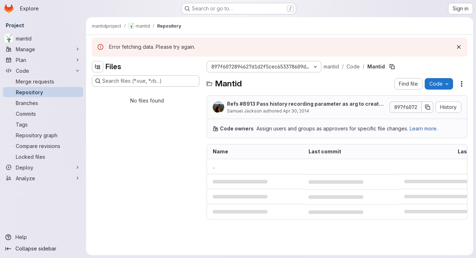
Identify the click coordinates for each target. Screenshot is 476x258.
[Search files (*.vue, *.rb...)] (145, 81)
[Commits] (43, 114)
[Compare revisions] (43, 146)
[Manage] (43, 49)
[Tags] (43, 124)
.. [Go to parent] (214, 166)
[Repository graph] (43, 135)
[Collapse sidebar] (43, 249)
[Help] (43, 237)
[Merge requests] (43, 81)
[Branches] (43, 103)
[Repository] (43, 92)
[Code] (43, 71)
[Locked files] (43, 157)
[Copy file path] (392, 66)
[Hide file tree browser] (97, 66)
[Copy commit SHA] (427, 107)
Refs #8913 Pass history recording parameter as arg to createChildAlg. (306, 104)
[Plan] (43, 60)
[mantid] (43, 38)
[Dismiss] (458, 47)
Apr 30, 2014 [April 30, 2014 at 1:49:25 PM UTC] (296, 111)
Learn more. (424, 128)
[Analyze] (43, 178)
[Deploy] (43, 167)
